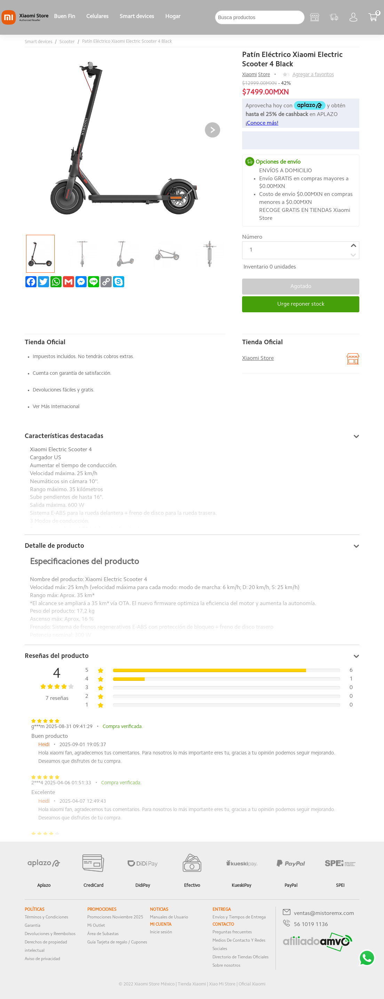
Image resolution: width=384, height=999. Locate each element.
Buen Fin (64, 16)
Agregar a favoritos (313, 74)
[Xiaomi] (24, 23)
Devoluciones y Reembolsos (50, 934)
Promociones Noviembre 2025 (115, 917)
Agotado (300, 286)
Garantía (32, 926)
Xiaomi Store (258, 358)
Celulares (97, 16)
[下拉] (191, 17)
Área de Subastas (103, 934)
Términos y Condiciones (46, 917)
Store (264, 74)
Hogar (173, 16)
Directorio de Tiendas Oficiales (241, 957)
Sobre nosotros (226, 966)
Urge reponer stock (301, 304)
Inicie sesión (161, 932)
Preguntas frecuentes (232, 932)
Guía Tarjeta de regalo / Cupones (117, 942)
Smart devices (137, 16)
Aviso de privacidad (42, 959)
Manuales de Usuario (169, 917)
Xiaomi (249, 74)
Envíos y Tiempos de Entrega (239, 917)
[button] (212, 130)
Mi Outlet (96, 926)
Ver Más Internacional (56, 407)
